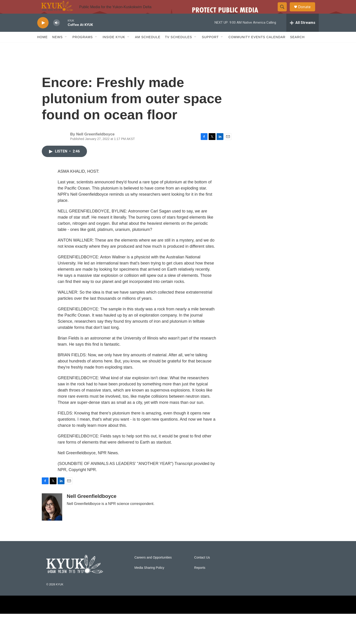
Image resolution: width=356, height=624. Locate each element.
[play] (43, 33)
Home (42, 47)
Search (297, 47)
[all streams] (302, 33)
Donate (307, 12)
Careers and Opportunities (153, 567)
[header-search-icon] (284, 12)
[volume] (56, 33)
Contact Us (202, 567)
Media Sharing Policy (149, 578)
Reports (199, 578)
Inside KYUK (114, 47)
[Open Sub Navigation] (66, 47)
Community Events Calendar (256, 47)
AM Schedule (147, 47)
